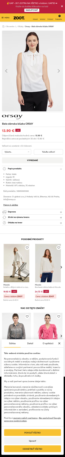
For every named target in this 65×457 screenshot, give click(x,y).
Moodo (6, 284)
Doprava (32, 212)
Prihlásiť (50, 17)
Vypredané (32, 160)
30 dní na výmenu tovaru (32, 217)
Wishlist (42, 17)
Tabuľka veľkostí (48, 152)
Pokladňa (58, 17)
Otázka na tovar (32, 222)
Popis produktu (32, 168)
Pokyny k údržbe (10, 205)
